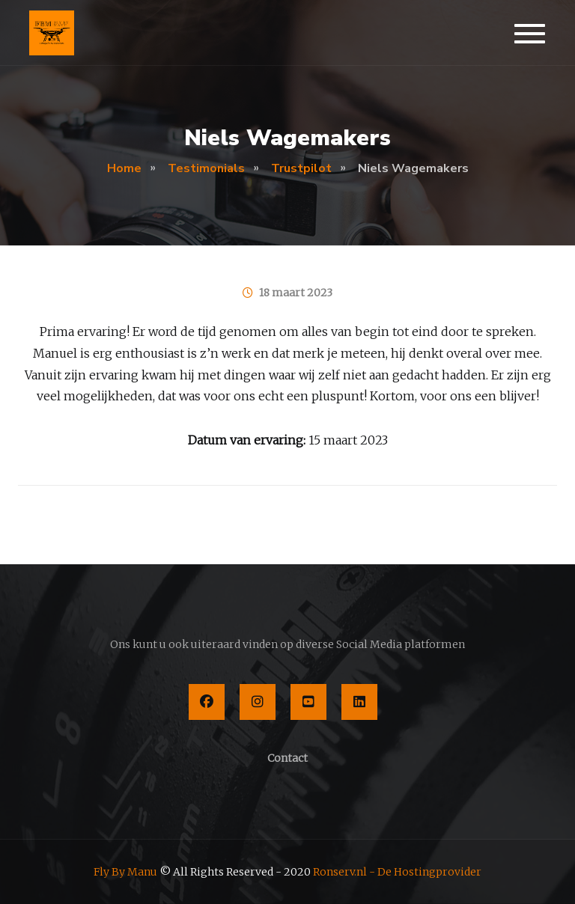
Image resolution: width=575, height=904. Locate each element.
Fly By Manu (125, 872)
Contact (287, 758)
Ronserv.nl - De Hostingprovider (397, 872)
